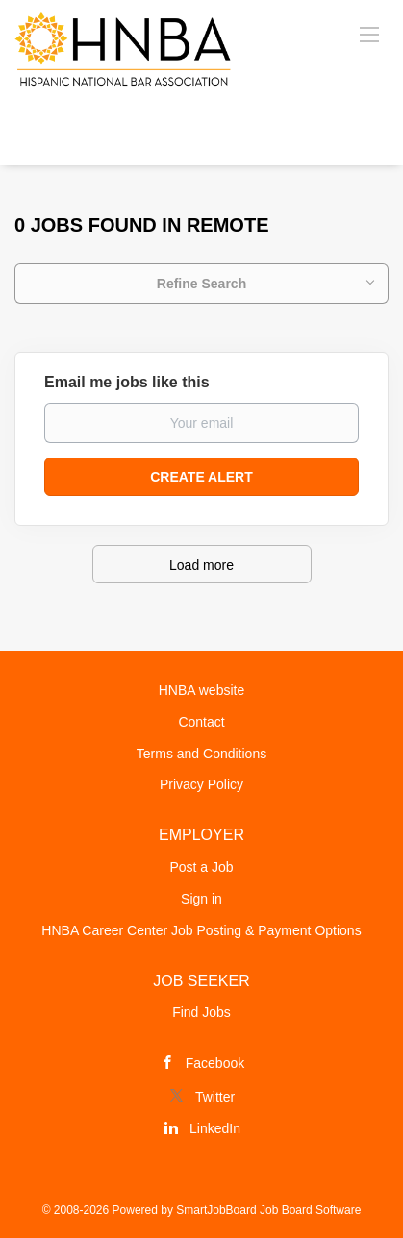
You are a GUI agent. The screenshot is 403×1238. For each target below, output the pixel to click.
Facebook (215, 1063)
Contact (201, 722)
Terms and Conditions (201, 753)
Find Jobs (201, 1012)
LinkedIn (214, 1128)
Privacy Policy (201, 784)
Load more (201, 565)
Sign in (201, 898)
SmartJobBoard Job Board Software (268, 1210)
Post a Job (201, 867)
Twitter (215, 1096)
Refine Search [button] (201, 283)
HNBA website (201, 690)
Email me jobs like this (127, 382)
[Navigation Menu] (369, 33)
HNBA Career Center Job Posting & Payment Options (201, 930)
